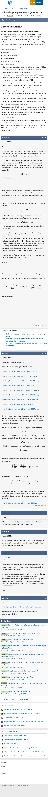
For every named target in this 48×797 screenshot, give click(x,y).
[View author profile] (6, 559)
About (3, 766)
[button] (43, 138)
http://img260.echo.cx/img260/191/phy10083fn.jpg (20, 400)
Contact (3, 762)
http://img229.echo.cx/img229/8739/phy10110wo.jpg (20, 503)
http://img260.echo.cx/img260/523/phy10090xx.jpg (20, 404)
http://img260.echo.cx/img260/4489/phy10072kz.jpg (20, 395)
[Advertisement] (24, 311)
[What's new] (45, 2)
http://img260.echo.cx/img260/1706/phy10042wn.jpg (20, 381)
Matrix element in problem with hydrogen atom (24, 633)
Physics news (5, 330)
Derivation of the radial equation (19, 692)
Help (2, 777)
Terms (3, 770)
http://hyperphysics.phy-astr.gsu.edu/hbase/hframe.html (21, 607)
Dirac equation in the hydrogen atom (20, 639)
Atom (38, 15)
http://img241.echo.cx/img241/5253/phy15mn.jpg (19, 371)
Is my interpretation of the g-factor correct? (23, 671)
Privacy (3, 773)
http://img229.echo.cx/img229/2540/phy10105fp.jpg (20, 409)
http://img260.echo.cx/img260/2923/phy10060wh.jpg (20, 390)
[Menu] (3, 3)
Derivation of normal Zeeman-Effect (20, 677)
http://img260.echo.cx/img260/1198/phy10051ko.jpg (20, 385)
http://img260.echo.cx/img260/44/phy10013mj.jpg (19, 376)
